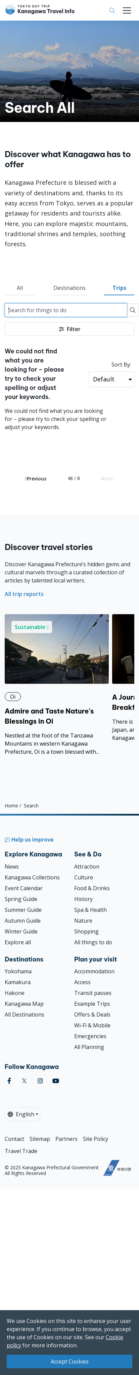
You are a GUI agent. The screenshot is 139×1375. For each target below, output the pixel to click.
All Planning (89, 1047)
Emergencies (90, 1036)
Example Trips (92, 1003)
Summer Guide (23, 910)
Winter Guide (21, 931)
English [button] (21, 1114)
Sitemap (40, 1139)
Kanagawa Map (24, 1003)
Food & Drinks (92, 888)
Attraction (86, 866)
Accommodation (94, 971)
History (83, 899)
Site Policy (95, 1139)
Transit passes (92, 993)
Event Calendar (24, 888)
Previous (35, 478)
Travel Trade (21, 1151)
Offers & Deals (92, 1014)
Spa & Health (90, 910)
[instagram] (40, 1081)
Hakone (15, 993)
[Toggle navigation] (127, 10)
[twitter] (24, 1081)
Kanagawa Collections (32, 877)
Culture (83, 877)
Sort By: (121, 364)
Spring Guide (21, 899)
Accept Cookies (70, 1361)
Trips (119, 288)
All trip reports (24, 594)
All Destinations (24, 1014)
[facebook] (9, 1081)
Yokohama (18, 971)
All (20, 288)
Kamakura (18, 982)
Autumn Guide (23, 920)
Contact (14, 1139)
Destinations (69, 288)
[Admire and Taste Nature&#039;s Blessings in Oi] (57, 685)
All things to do (93, 942)
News (12, 866)
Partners (66, 1139)
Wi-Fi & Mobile (92, 1025)
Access (82, 982)
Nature (83, 920)
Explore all (18, 942)
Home (11, 805)
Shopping (86, 931)
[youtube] (56, 1081)
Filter (70, 329)
